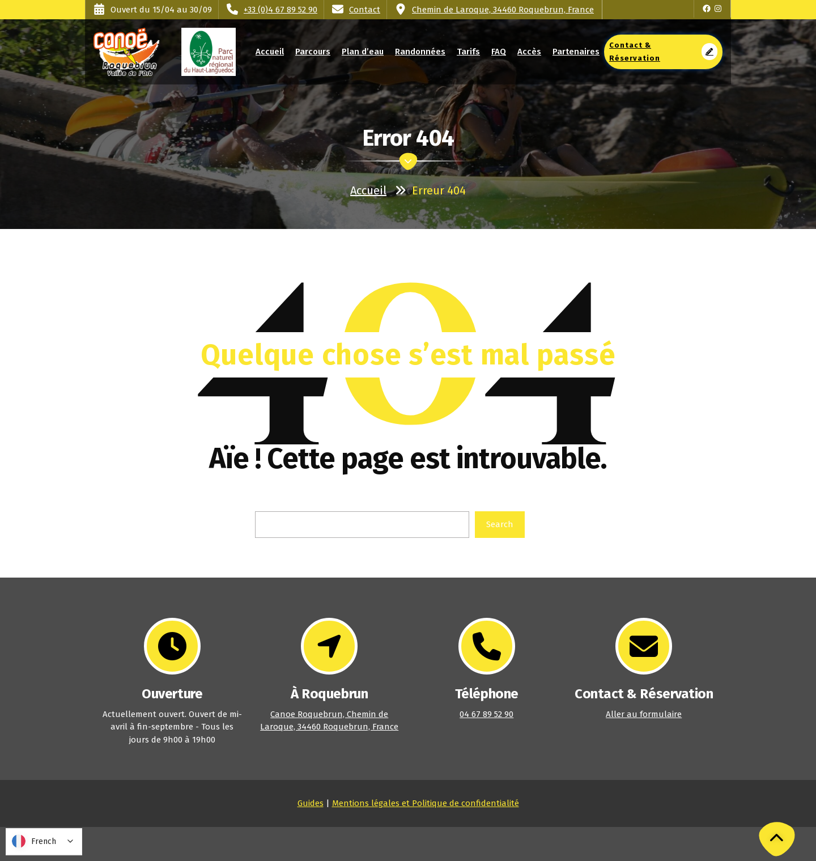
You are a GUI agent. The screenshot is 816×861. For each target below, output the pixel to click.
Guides (311, 803)
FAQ (498, 51)
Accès (529, 51)
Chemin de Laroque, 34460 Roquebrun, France (503, 10)
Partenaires (576, 51)
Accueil (270, 51)
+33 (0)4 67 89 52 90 (280, 10)
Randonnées (420, 51)
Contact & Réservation (663, 51)
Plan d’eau (363, 51)
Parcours (312, 51)
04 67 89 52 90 (486, 714)
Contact (364, 10)
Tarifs (468, 51)
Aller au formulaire (644, 714)
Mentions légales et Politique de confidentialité (425, 803)
